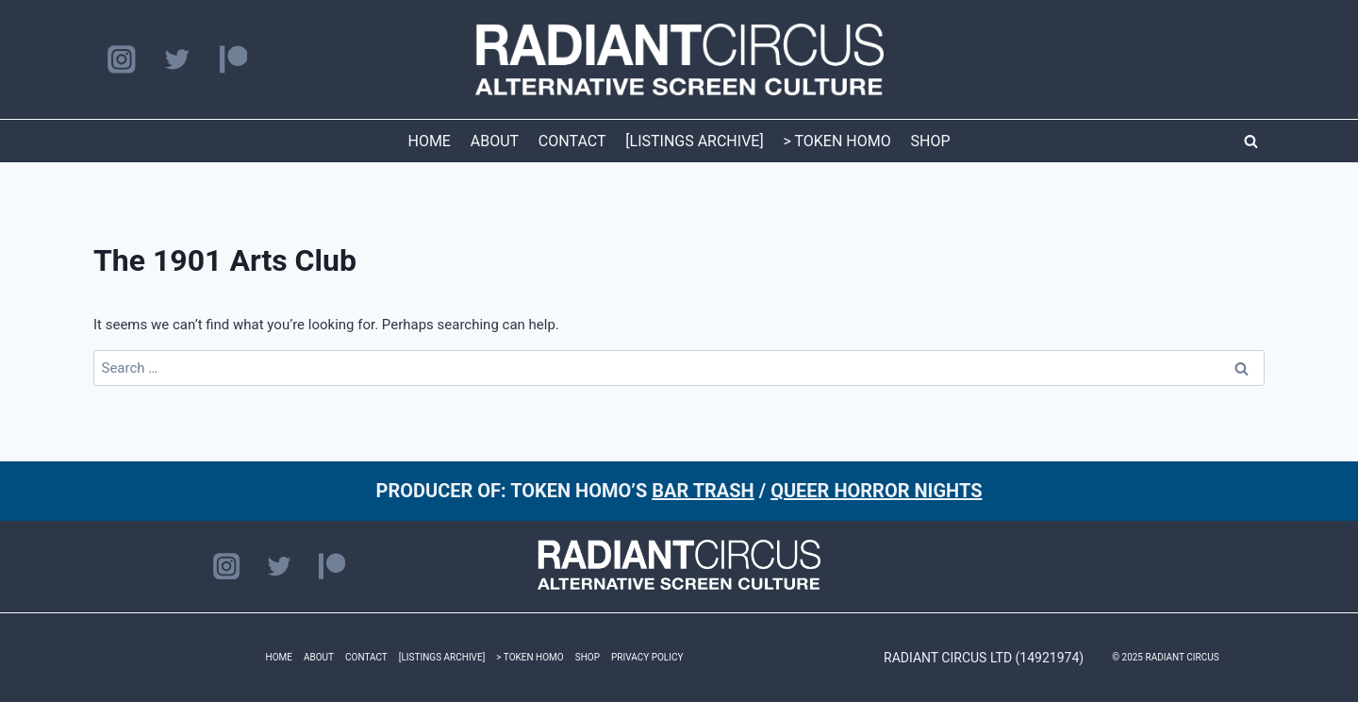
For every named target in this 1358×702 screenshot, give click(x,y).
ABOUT (495, 141)
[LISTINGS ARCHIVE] (694, 141)
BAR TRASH (703, 490)
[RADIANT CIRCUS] (679, 59)
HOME (428, 141)
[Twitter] (177, 60)
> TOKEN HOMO (836, 141)
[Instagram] (121, 60)
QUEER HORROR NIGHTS (876, 490)
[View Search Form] (1250, 141)
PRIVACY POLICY (647, 657)
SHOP (931, 141)
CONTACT (572, 141)
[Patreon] (233, 60)
